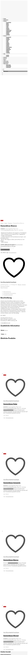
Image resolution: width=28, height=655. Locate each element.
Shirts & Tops (8, 30)
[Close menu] (1, 585)
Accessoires (8, 22)
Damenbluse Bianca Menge (8, 105)
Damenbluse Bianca (10, 419)
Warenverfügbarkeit (6, 533)
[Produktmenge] (7, 107)
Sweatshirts (8, 31)
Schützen (8, 34)
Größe (2, 103)
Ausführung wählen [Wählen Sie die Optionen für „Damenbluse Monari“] (8, 500)
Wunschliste (8, 65)
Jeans (7, 26)
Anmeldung (3, 565)
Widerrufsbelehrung (6, 545)
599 (5, 193)
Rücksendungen (5, 542)
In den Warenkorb (5, 108)
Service (5, 58)
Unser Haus (5, 61)
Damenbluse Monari (11, 495)
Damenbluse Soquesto (11, 342)
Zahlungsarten (4, 540)
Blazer (7, 23)
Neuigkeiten (6, 62)
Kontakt (2, 553)
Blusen (7, 24)
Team (4, 59)
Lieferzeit (3, 535)
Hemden (8, 39)
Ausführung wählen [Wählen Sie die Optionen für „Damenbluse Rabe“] (8, 269)
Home (4, 18)
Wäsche (7, 32)
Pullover (7, 29)
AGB (2, 558)
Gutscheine (5, 19)
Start (2, 82)
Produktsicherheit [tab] (8, 154)
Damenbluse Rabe (10, 263)
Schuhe (7, 45)
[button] (3, 69)
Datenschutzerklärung (6, 560)
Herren (4, 35)
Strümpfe (8, 48)
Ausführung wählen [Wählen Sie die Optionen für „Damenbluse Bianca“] (13, 422)
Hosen (7, 25)
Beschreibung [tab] (7, 150)
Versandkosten (12, 111)
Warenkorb (8, 67)
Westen (7, 33)
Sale (4, 53)
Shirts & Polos (9, 47)
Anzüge (7, 38)
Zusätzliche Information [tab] (9, 152)
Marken (5, 57)
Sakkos (7, 44)
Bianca (6, 189)
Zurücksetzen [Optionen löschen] (19, 103)
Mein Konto (5, 63)
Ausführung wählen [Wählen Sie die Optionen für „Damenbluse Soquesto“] (8, 348)
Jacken (7, 27)
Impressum (3, 555)
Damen (5, 21)
